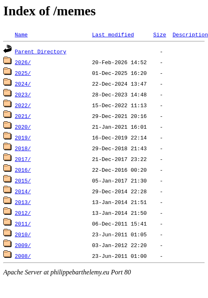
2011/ (23, 223)
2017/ (23, 159)
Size (159, 34)
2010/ (23, 234)
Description (190, 34)
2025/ (23, 73)
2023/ (23, 94)
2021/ (23, 116)
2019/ (23, 137)
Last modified (113, 34)
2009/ (23, 245)
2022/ (23, 105)
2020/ (23, 126)
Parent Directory (40, 51)
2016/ (23, 169)
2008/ (23, 256)
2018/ (23, 148)
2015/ (23, 180)
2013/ (23, 202)
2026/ (23, 62)
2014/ (23, 191)
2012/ (23, 212)
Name (21, 34)
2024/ (23, 83)
